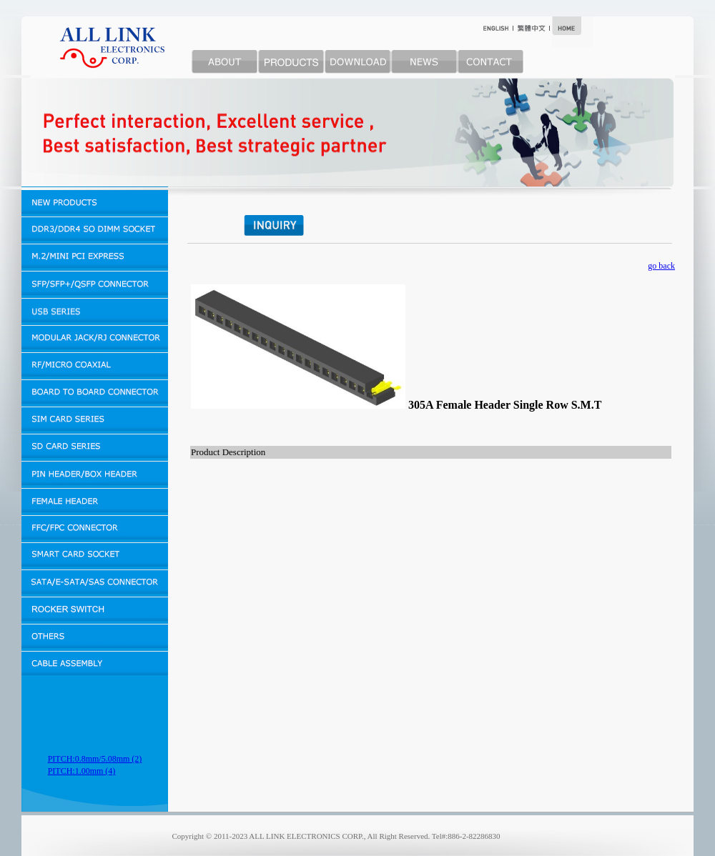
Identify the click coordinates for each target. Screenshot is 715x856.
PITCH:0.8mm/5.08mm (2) (95, 759)
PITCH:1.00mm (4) (82, 771)
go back (661, 266)
